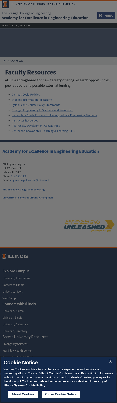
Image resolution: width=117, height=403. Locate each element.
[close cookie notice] (110, 361)
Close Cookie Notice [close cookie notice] (61, 394)
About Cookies (23, 394)
